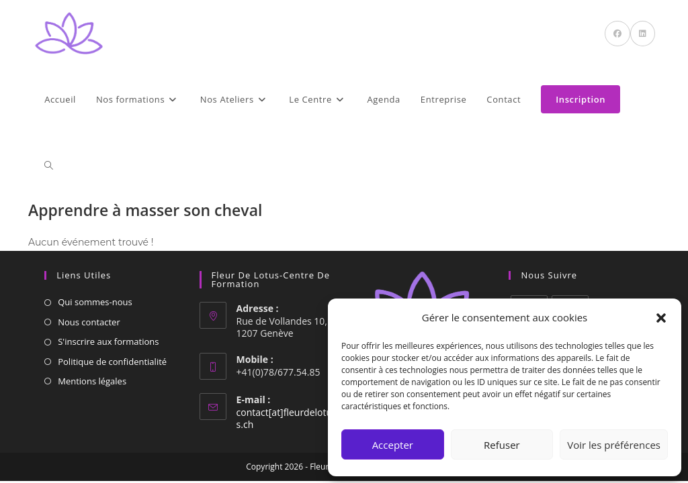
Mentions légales (92, 381)
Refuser (502, 444)
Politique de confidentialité (112, 362)
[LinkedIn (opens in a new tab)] (642, 33)
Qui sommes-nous (95, 302)
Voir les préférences (613, 444)
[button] (661, 318)
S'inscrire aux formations (108, 341)
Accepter (392, 444)
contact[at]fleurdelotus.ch (284, 418)
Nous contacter (89, 322)
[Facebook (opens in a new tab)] (617, 33)
